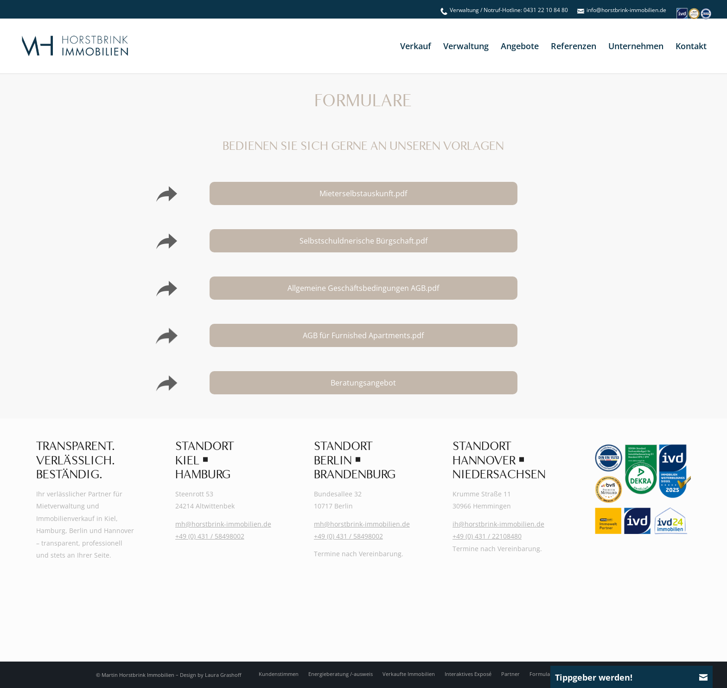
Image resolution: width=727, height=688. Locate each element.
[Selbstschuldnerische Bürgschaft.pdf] (364, 240)
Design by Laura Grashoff (210, 674)
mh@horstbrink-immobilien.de (223, 524)
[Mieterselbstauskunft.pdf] (364, 193)
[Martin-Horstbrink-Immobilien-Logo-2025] (74, 46)
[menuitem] (504, 10)
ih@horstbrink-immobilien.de (498, 524)
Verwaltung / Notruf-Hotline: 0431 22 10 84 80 (509, 10)
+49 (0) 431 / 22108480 (487, 536)
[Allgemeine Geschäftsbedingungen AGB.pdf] (364, 288)
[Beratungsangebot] (364, 382)
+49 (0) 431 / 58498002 (209, 536)
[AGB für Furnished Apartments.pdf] (364, 335)
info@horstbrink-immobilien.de (626, 10)
